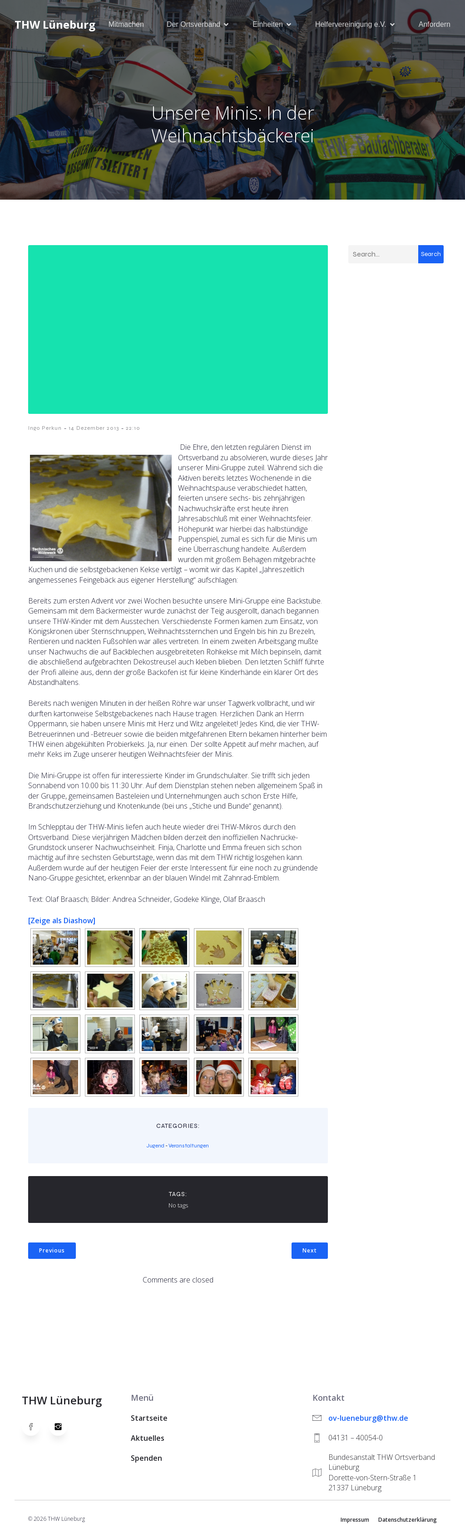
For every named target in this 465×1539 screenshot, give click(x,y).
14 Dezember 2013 (94, 429)
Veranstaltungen (188, 1146)
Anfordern (434, 25)
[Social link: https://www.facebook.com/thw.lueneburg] (35, 1427)
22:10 (133, 429)
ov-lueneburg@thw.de (368, 1419)
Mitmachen (126, 25)
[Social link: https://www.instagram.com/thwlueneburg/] (62, 1427)
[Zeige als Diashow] (61, 921)
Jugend (155, 1146)
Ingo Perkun (45, 429)
